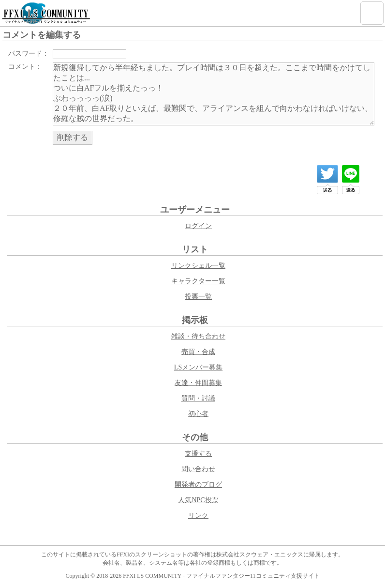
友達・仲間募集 (198, 382)
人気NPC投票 (198, 500)
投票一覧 (198, 296)
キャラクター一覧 (198, 281)
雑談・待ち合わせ (198, 336)
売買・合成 (198, 351)
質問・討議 (198, 398)
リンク (198, 515)
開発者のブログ (198, 484)
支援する (198, 453)
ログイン (198, 226)
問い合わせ (198, 469)
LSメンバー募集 (198, 367)
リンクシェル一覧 (198, 265)
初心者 (198, 413)
